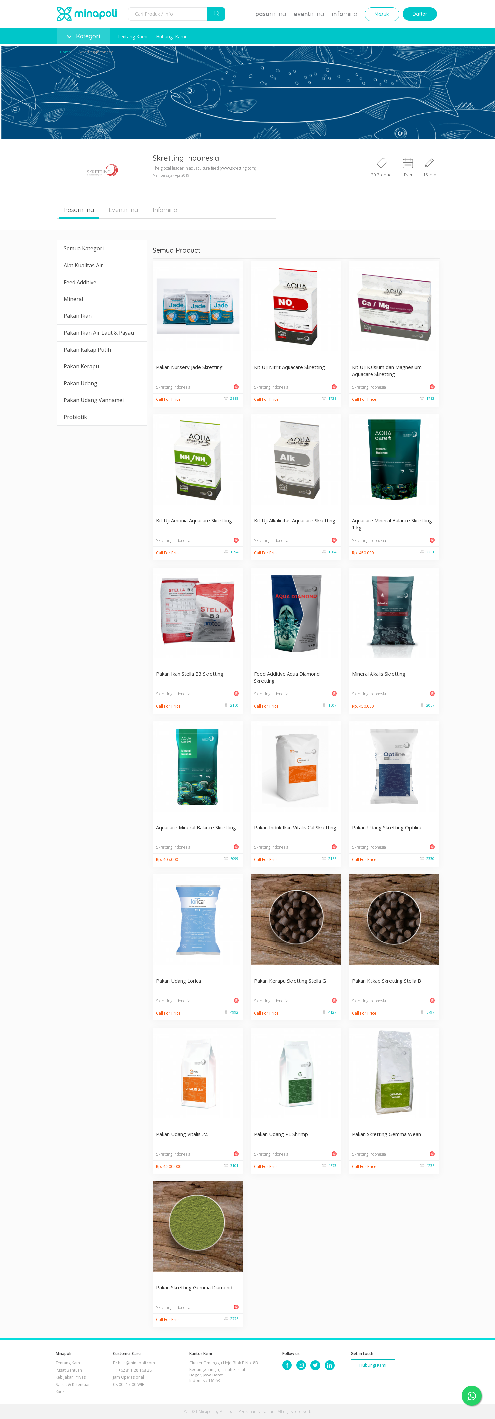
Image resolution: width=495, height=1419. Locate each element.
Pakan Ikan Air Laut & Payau (99, 332)
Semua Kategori (84, 248)
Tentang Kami (132, 36)
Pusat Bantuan (69, 1370)
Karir (60, 1392)
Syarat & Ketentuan (73, 1384)
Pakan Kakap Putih (87, 349)
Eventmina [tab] (123, 210)
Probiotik (75, 417)
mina (270, 14)
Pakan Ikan (78, 315)
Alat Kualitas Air (83, 265)
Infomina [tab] (165, 210)
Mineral (73, 299)
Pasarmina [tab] (79, 210)
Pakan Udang (80, 383)
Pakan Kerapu (81, 366)
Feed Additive (80, 282)
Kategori (83, 36)
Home (65, 51)
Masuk (382, 14)
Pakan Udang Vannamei (94, 400)
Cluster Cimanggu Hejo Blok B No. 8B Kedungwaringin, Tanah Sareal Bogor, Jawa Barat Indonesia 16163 (223, 1371)
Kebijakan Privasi (71, 1377)
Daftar (420, 14)
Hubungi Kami (171, 36)
